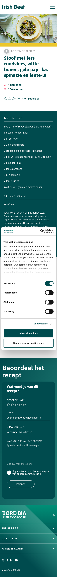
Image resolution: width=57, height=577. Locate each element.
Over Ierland (28, 548)
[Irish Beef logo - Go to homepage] (13, 7)
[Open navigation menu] (52, 7)
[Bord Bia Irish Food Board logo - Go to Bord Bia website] (14, 517)
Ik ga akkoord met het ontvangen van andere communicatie (30, 472)
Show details (41, 323)
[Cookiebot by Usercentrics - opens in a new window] (41, 231)
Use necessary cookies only (28, 343)
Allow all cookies (28, 333)
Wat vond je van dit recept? (24, 441)
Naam (11, 412)
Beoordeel (34, 98)
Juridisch (28, 538)
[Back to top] (43, 515)
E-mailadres (15, 427)
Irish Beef (28, 528)
